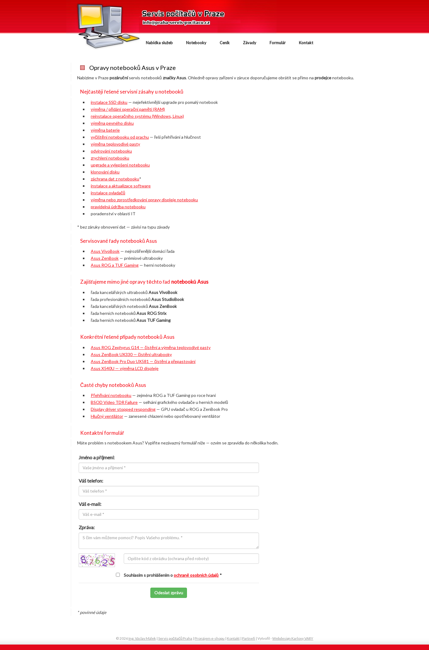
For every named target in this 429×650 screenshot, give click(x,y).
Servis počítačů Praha (175, 638)
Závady (249, 42)
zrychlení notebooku (110, 157)
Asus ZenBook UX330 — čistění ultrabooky (131, 354)
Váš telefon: (91, 480)
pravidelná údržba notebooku (118, 206)
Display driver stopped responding (123, 409)
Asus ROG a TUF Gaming (115, 265)
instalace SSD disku (109, 102)
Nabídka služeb (159, 42)
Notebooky (196, 42)
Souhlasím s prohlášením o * (172, 575)
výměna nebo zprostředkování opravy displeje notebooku (144, 199)
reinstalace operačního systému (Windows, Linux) (137, 116)
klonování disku (105, 171)
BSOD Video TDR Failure (114, 402)
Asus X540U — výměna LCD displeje (125, 368)
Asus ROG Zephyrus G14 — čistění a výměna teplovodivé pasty (151, 347)
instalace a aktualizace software (121, 185)
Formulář (278, 42)
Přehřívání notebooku (111, 395)
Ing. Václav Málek (142, 638)
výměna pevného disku (112, 123)
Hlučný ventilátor (107, 416)
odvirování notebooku (111, 150)
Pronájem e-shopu (209, 638)
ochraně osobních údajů (196, 575)
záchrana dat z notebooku (115, 178)
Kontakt (306, 42)
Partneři (248, 638)
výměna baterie (105, 130)
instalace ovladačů (108, 192)
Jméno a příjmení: (97, 457)
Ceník (225, 42)
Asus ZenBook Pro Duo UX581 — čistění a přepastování (143, 361)
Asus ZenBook (105, 258)
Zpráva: (87, 527)
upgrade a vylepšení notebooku (120, 164)
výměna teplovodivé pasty (115, 144)
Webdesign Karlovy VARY (292, 638)
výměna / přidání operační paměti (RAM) (128, 109)
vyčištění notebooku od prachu (120, 137)
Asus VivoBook (105, 251)
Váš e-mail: (90, 504)
